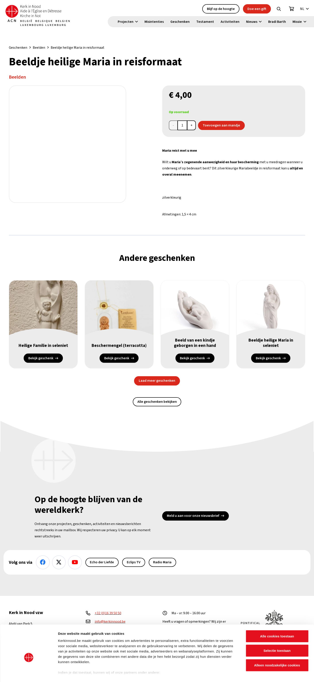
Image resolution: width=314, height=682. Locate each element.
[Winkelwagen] (292, 9)
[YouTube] (75, 562)
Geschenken (18, 47)
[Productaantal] (182, 125)
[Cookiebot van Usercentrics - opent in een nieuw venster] (28, 673)
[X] (59, 562)
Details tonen (239, 673)
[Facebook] (43, 562)
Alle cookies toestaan (277, 614)
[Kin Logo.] (39, 15)
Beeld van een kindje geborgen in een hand (194, 343)
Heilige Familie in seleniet (43, 346)
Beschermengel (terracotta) (119, 346)
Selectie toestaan (277, 629)
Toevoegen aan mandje (221, 125)
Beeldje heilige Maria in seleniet (271, 343)
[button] (278, 9)
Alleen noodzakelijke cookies (277, 643)
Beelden (39, 47)
